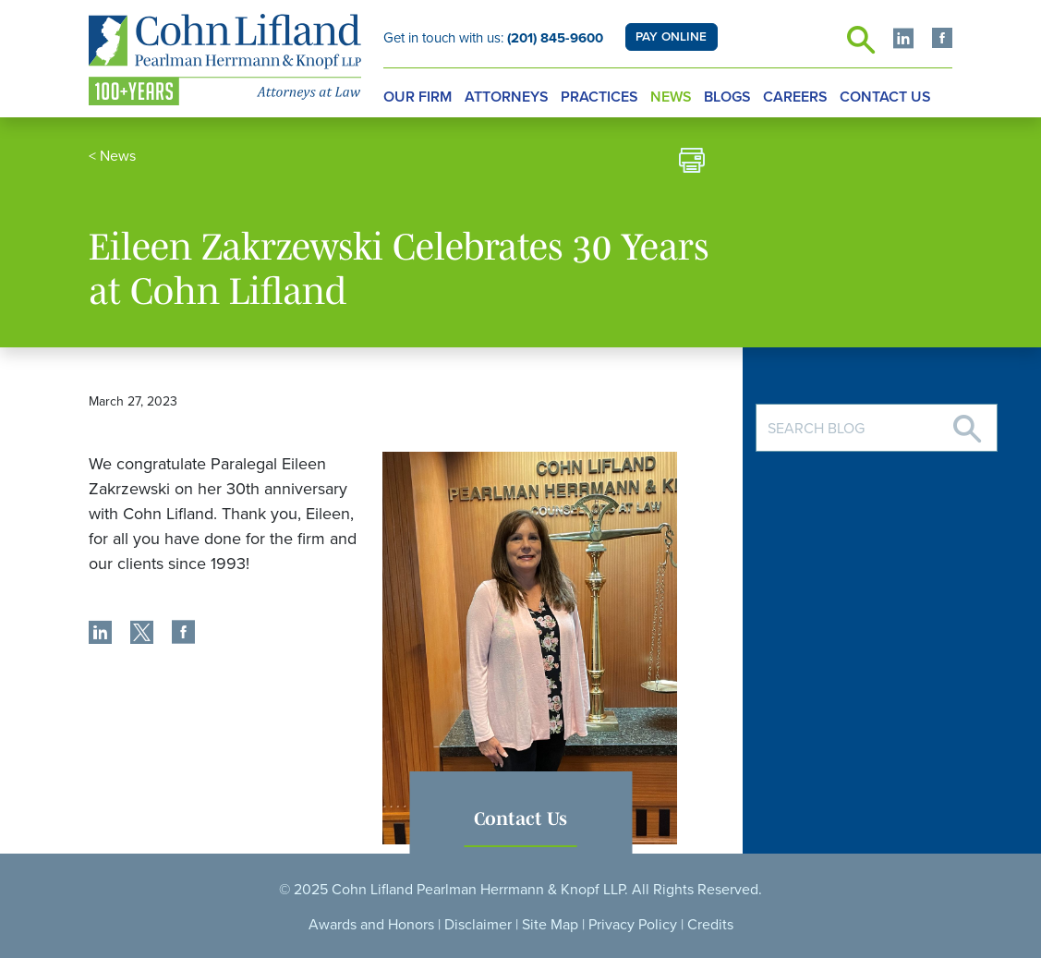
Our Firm (417, 97)
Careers (795, 97)
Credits (710, 925)
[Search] (967, 422)
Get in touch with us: (493, 38)
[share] (100, 635)
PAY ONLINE (671, 37)
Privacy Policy (632, 925)
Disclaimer (478, 925)
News (671, 97)
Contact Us (885, 97)
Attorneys (507, 97)
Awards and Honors (371, 925)
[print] (692, 163)
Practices (599, 97)
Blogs (727, 97)
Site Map (550, 925)
